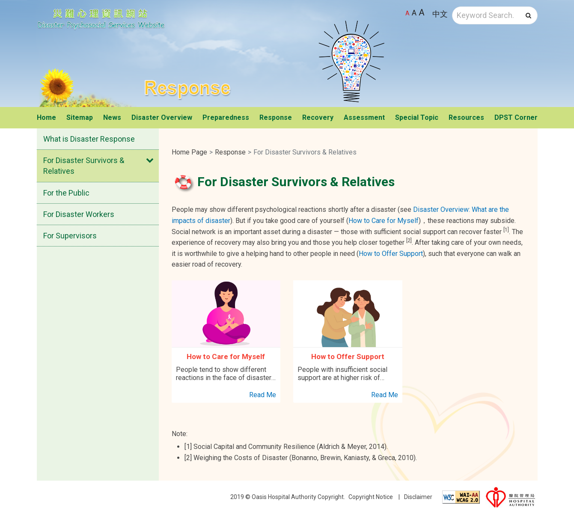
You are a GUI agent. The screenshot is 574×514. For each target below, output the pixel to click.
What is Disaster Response (89, 138)
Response (230, 152)
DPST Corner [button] (516, 117)
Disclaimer (418, 496)
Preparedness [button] (225, 117)
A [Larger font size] (414, 13)
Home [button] (46, 117)
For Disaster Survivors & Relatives (83, 165)
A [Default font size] (407, 13)
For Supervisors (70, 235)
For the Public (66, 192)
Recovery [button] (317, 117)
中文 (440, 13)
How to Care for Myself (383, 221)
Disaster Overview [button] (161, 117)
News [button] (112, 117)
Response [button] (275, 117)
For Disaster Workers (78, 214)
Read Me (262, 395)
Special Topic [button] (416, 117)
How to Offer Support (391, 254)
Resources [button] (466, 117)
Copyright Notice (370, 496)
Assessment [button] (364, 117)
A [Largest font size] (422, 12)
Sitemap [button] (79, 117)
